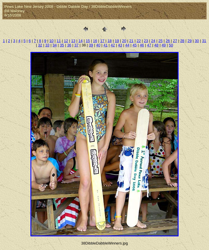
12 (66, 41)
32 (40, 45)
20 (124, 41)
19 (117, 41)
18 (110, 41)
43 (120, 45)
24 (153, 41)
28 (182, 41)
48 (156, 45)
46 (142, 45)
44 (127, 45)
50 (171, 45)
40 (98, 45)
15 (88, 41)
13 (73, 41)
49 (163, 45)
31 (204, 41)
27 (175, 41)
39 (91, 45)
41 (105, 45)
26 (168, 41)
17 (102, 41)
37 (76, 45)
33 (47, 45)
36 (69, 45)
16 (95, 41)
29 (190, 41)
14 (81, 41)
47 (149, 45)
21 (131, 41)
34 (54, 45)
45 (134, 45)
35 (62, 45)
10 (51, 41)
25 (160, 41)
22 (139, 41)
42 (113, 45)
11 (59, 41)
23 (146, 41)
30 (197, 41)
